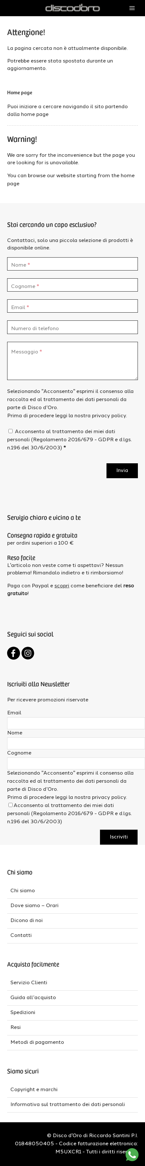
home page (35, 114)
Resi (15, 1027)
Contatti (21, 935)
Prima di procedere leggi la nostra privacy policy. (67, 416)
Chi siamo (22, 891)
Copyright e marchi (34, 1089)
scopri (61, 586)
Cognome (19, 753)
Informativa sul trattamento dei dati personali (67, 1104)
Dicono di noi (26, 920)
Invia (122, 470)
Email (14, 713)
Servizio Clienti (28, 983)
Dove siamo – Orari (34, 905)
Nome (14, 733)
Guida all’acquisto (33, 997)
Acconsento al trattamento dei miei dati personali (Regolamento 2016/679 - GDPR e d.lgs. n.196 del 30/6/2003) (69, 440)
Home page (19, 92)
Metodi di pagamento (37, 1042)
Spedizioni (22, 1012)
